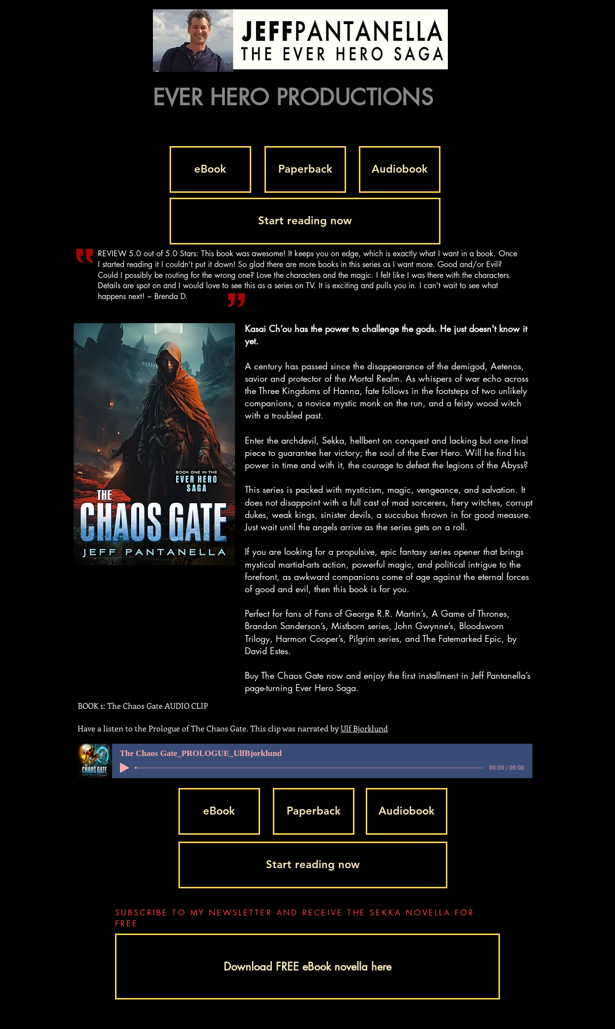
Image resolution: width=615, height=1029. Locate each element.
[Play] (124, 768)
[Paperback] (305, 169)
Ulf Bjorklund (364, 728)
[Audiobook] (399, 169)
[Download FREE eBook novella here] (307, 966)
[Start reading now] (305, 221)
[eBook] (210, 169)
